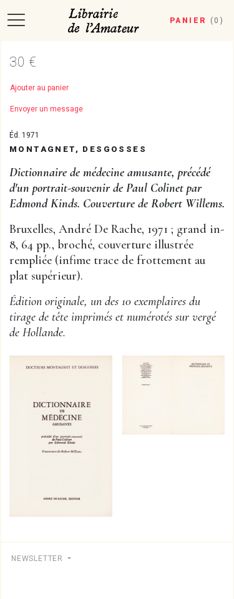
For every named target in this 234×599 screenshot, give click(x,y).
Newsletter (38, 558)
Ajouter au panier (39, 87)
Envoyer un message (46, 109)
